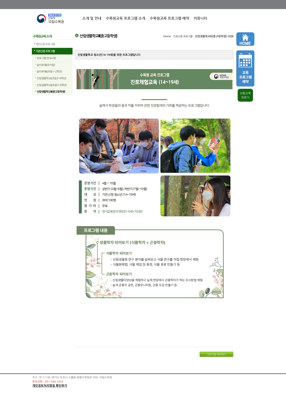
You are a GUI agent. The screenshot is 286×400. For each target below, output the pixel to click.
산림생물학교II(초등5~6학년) (52, 85)
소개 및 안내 (91, 18)
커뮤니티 (200, 18)
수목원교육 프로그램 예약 (169, 18)
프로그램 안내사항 (46, 58)
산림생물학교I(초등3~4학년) (51, 78)
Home (167, 36)
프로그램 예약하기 (216, 354)
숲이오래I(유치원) (46, 65)
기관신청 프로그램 (45, 51)
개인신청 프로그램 (45, 44)
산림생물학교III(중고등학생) (51, 91)
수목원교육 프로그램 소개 (125, 18)
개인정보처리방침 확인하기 (49, 385)
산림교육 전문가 (245, 95)
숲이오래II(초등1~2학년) (49, 71)
